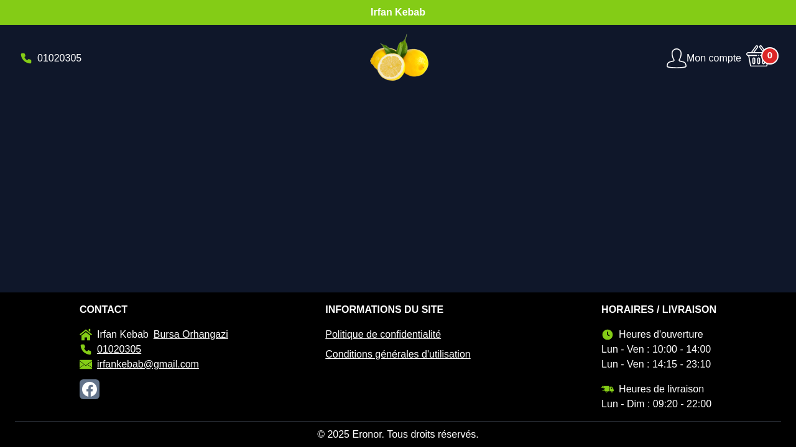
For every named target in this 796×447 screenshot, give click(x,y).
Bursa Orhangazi (191, 334)
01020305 (110, 349)
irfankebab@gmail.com (139, 364)
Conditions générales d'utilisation (397, 354)
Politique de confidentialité (383, 334)
